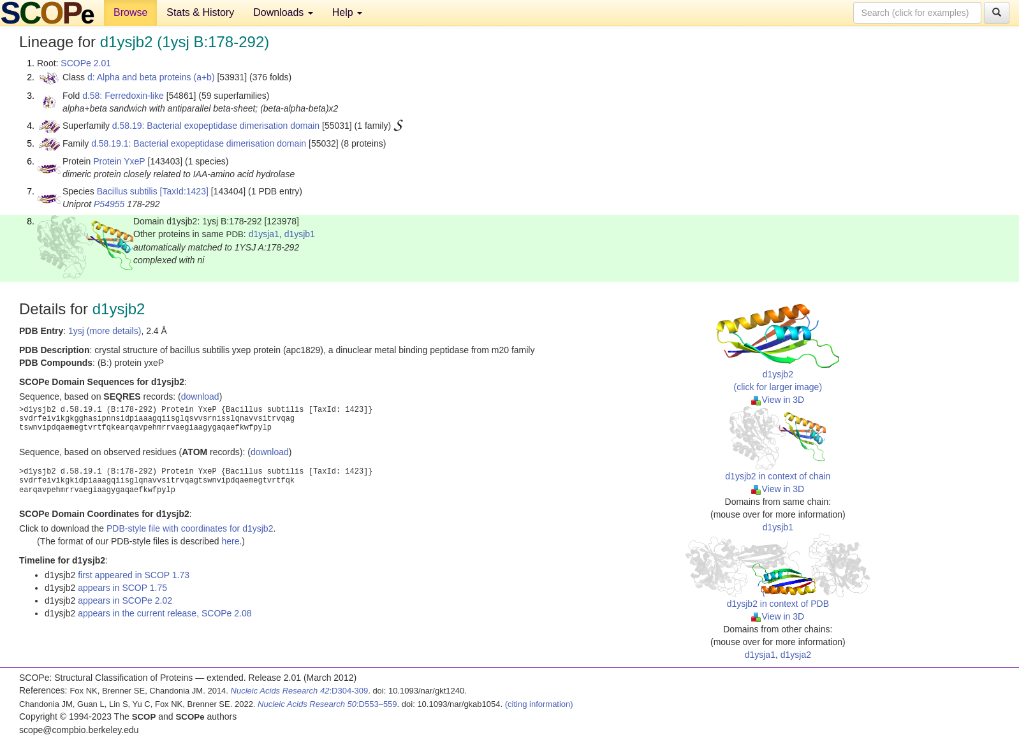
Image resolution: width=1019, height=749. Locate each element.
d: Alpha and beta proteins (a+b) (151, 77)
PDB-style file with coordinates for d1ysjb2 (189, 528)
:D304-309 (300, 690)
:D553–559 (327, 704)
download (200, 396)
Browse (130, 12)
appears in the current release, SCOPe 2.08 (164, 613)
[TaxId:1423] (184, 191)
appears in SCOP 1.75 (122, 588)
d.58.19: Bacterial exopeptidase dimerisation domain (215, 125)
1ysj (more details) (104, 331)
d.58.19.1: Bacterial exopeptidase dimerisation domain (198, 143)
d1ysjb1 (299, 234)
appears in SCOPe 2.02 (125, 600)
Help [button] (347, 12)
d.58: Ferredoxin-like (123, 96)
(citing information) (539, 704)
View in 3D (777, 400)
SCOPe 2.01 (86, 63)
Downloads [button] (283, 12)
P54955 (109, 204)
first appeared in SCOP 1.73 (133, 575)
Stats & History (200, 12)
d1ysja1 (264, 234)
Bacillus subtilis (127, 191)
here (230, 541)
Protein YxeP (119, 161)
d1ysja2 (796, 655)
